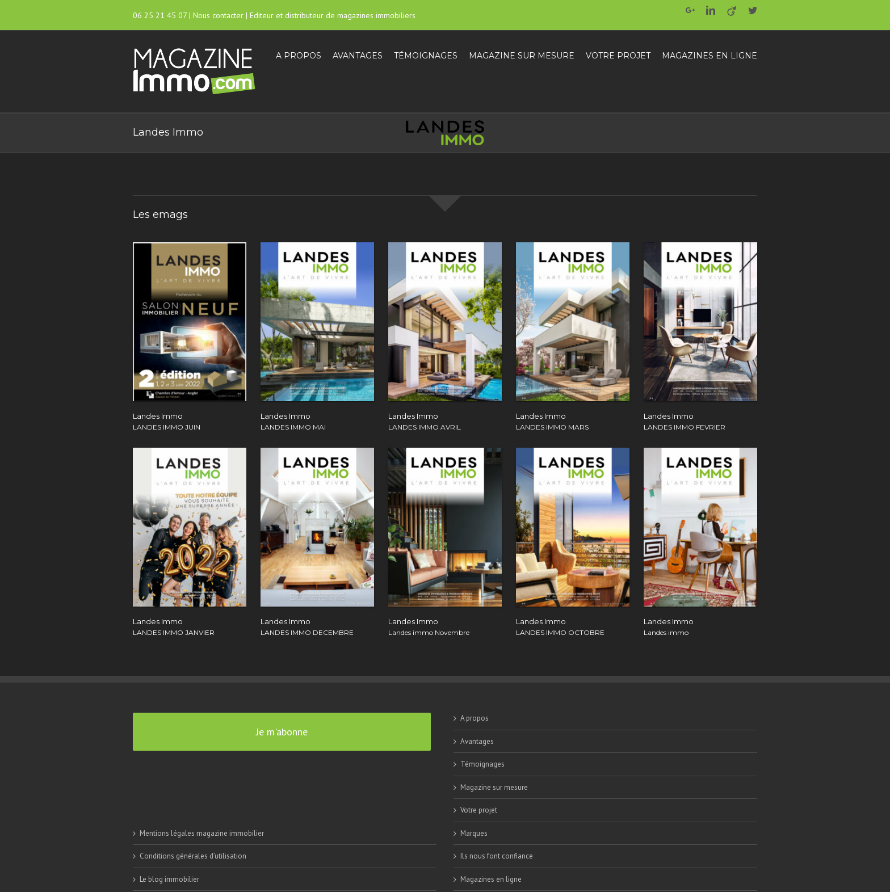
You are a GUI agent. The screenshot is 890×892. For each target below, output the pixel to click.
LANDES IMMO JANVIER (174, 632)
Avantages (477, 741)
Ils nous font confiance (496, 856)
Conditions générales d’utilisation (193, 856)
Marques (474, 833)
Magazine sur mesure (494, 787)
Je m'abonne (282, 731)
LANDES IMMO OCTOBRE (560, 632)
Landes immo (666, 632)
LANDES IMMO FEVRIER (684, 427)
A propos (474, 718)
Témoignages (482, 764)
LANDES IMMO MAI (293, 427)
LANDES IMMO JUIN (166, 427)
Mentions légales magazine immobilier (202, 833)
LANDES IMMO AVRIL (424, 427)
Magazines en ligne (491, 879)
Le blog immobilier (169, 879)
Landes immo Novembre (428, 632)
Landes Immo (158, 415)
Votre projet (478, 810)
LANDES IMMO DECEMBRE (307, 632)
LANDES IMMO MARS (552, 427)
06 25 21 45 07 (160, 15)
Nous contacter (218, 15)
